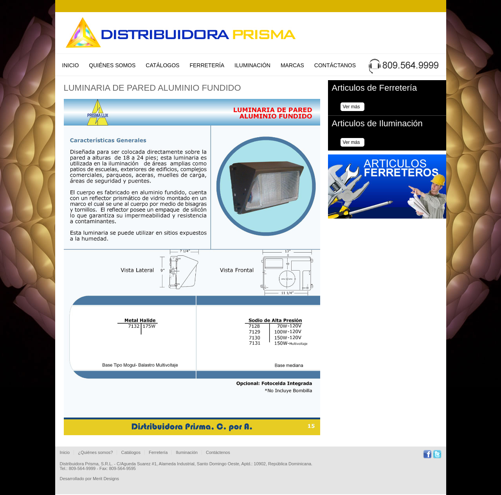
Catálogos (162, 65)
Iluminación (252, 65)
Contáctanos (335, 65)
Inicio (70, 65)
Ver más (351, 106)
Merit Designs (106, 478)
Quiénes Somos (112, 65)
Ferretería (206, 65)
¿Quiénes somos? (95, 452)
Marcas (292, 65)
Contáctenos (218, 452)
